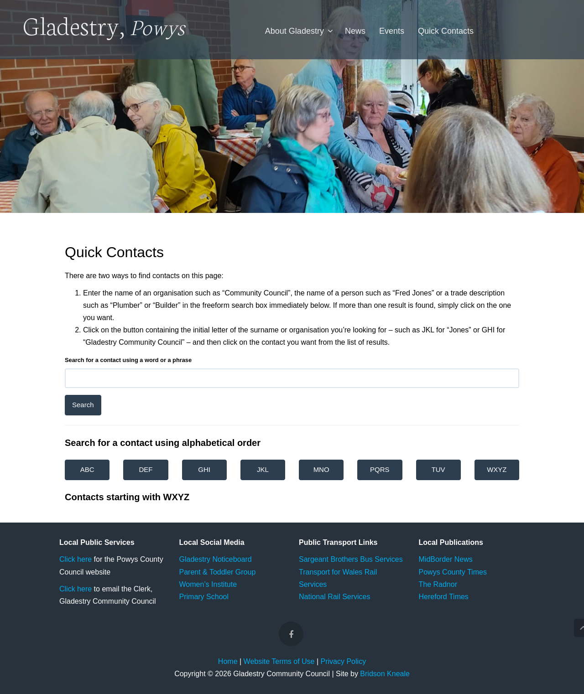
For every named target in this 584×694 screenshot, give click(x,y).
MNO (321, 469)
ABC (87, 469)
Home (228, 661)
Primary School (204, 597)
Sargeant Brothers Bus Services (351, 559)
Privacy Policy (343, 661)
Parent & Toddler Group (217, 572)
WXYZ (496, 469)
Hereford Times (444, 597)
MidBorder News (446, 559)
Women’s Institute (208, 584)
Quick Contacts (446, 31)
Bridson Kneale (385, 674)
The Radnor (438, 584)
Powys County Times (453, 572)
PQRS (380, 469)
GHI (204, 469)
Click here (75, 559)
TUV (438, 469)
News (355, 31)
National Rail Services (334, 597)
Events (391, 31)
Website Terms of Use (279, 661)
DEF (145, 469)
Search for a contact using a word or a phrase (128, 360)
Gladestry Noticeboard (215, 559)
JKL (263, 469)
